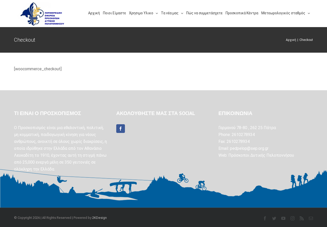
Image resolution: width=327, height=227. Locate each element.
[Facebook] (120, 128)
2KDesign (99, 218)
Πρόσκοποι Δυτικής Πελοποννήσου (261, 155)
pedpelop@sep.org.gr (249, 148)
